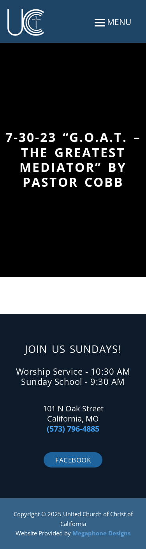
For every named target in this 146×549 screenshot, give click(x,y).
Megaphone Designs (101, 533)
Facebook (73, 459)
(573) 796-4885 (73, 428)
